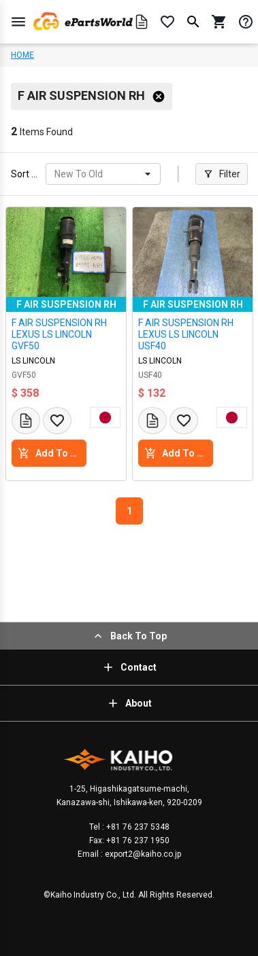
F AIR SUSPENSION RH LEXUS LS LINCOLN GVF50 (59, 334)
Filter (221, 174)
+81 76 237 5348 (137, 827)
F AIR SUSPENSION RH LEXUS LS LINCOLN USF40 (185, 334)
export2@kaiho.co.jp (142, 854)
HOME (22, 55)
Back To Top (129, 636)
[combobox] (55, 174)
